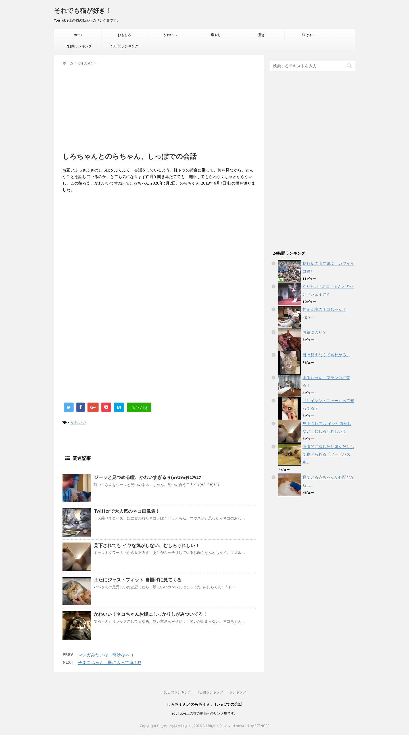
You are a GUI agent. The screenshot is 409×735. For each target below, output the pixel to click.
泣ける (307, 35)
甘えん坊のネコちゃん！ (324, 309)
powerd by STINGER (253, 726)
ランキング (237, 692)
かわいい (170, 35)
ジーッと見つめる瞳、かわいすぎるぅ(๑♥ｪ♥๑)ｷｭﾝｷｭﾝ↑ (148, 477)
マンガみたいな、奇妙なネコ (105, 654)
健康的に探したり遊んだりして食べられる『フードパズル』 (328, 454)
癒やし (216, 35)
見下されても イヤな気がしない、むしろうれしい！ (147, 545)
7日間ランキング (79, 46)
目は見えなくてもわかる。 (326, 354)
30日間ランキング (124, 46)
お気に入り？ (314, 332)
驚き (261, 35)
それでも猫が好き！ (83, 10)
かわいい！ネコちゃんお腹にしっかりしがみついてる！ (150, 614)
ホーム (79, 35)
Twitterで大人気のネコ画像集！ (127, 511)
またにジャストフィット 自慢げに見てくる (137, 580)
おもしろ (124, 35)
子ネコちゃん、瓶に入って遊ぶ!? (109, 662)
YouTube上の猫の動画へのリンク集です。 (204, 713)
